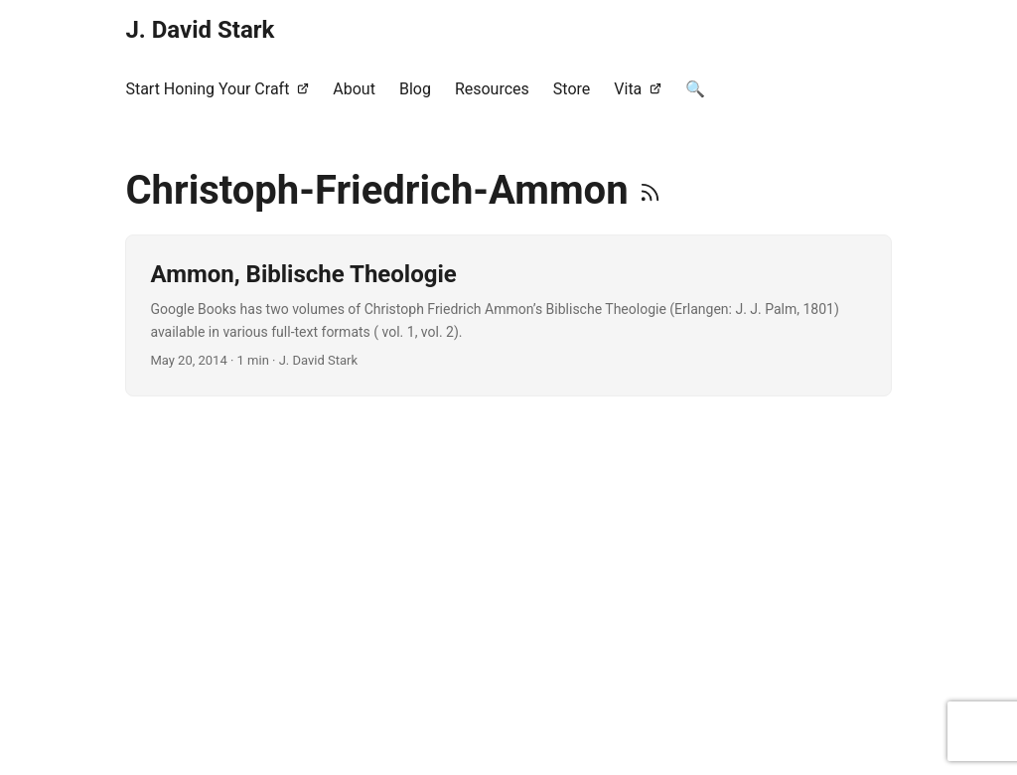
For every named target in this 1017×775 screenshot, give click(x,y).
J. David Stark (199, 30)
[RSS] (650, 190)
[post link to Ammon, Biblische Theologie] (508, 315)
